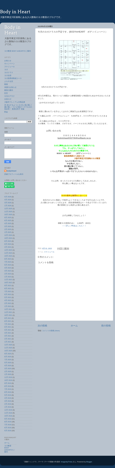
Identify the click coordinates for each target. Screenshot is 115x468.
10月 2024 (8, 238)
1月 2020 (7, 374)
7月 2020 (7, 360)
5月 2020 (7, 362)
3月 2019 (7, 401)
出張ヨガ (7, 99)
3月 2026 (7, 203)
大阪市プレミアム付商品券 (14, 102)
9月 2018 (7, 419)
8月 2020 (7, 357)
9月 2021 (7, 318)
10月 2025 (8, 214)
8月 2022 (7, 288)
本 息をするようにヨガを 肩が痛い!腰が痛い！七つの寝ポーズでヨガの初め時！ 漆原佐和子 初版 (18, 107)
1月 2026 (7, 206)
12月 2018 (8, 410)
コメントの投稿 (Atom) (51, 331)
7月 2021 (7, 324)
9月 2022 (7, 285)
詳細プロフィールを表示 (13, 174)
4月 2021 (7, 333)
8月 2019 (7, 386)
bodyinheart (11, 171)
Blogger (89, 462)
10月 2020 (8, 351)
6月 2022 (7, 294)
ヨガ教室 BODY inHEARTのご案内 (17, 51)
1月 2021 (7, 342)
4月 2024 (7, 247)
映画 (6, 84)
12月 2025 (8, 209)
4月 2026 (7, 200)
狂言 (6, 93)
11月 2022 (8, 280)
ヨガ (6, 69)
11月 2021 (8, 312)
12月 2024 (8, 235)
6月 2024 (7, 244)
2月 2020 (7, 371)
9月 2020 (7, 354)
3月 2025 (7, 226)
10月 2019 (8, 380)
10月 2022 (8, 282)
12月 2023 (8, 250)
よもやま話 (8, 81)
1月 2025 (7, 232)
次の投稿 (42, 325)
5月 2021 (7, 330)
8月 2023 (7, 259)
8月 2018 (7, 422)
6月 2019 (7, 392)
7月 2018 (7, 425)
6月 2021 (7, 327)
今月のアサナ (9, 96)
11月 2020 (8, 348)
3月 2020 (7, 368)
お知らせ (7, 61)
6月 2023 (7, 265)
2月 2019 (7, 404)
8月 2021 (7, 321)
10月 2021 (8, 315)
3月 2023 (7, 271)
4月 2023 (7, 268)
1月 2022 (7, 306)
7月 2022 (7, 291)
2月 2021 (7, 339)
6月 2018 (7, 428)
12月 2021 (8, 309)
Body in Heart (15, 11)
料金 (6, 112)
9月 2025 (7, 217)
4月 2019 (7, 398)
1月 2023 (7, 277)
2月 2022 (7, 303)
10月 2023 (8, 256)
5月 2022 (7, 297)
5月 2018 (7, 431)
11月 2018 (8, 413)
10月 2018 (8, 416)
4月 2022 (7, 300)
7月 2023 (7, 262)
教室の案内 (8, 90)
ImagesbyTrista (66, 462)
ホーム (74, 325)
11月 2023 (8, 253)
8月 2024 (7, 241)
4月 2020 (7, 365)
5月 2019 (7, 395)
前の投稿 (106, 325)
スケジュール (49, 252)
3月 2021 (7, 336)
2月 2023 (7, 274)
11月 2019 (8, 377)
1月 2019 (7, 407)
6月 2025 (7, 220)
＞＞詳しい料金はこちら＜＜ (74, 226)
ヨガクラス (8, 72)
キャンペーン (9, 64)
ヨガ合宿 (7, 75)
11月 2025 (8, 211)
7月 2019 (7, 389)
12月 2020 (8, 345)
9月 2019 (7, 383)
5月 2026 (7, 197)
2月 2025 (7, 229)
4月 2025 (7, 223)
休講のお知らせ (10, 87)
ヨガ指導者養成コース (13, 78)
